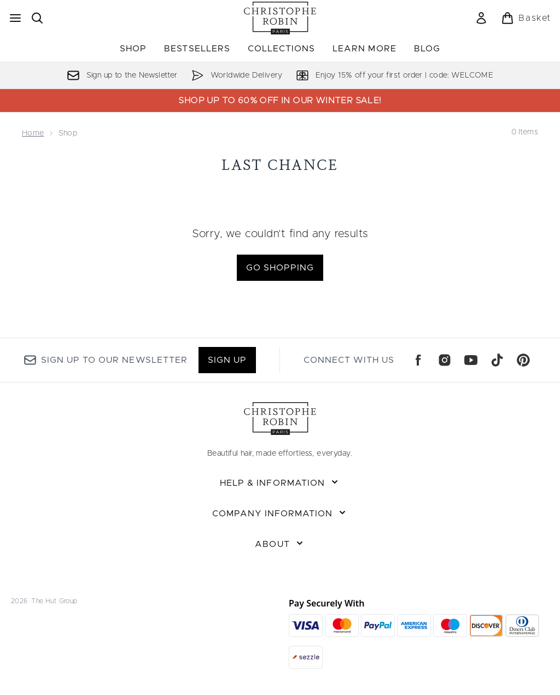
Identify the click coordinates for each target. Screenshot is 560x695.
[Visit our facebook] (418, 360)
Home (33, 133)
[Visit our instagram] (444, 360)
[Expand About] (280, 544)
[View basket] (526, 18)
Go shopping (280, 267)
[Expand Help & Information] (280, 483)
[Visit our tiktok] (497, 360)
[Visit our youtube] (471, 360)
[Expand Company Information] (280, 513)
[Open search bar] (37, 18)
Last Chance (279, 165)
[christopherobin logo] (280, 18)
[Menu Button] (15, 18)
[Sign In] (481, 18)
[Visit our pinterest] (523, 360)
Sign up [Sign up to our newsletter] (227, 360)
